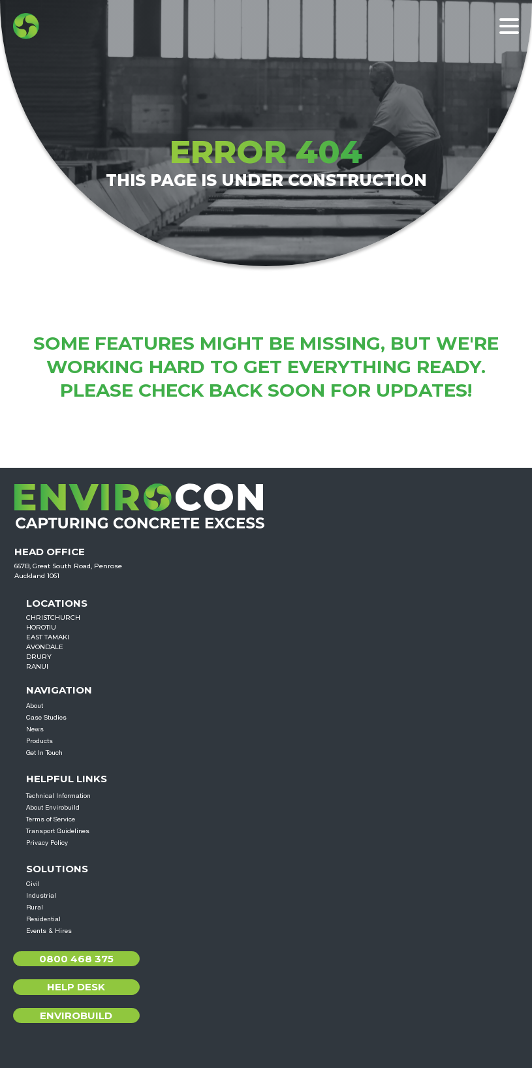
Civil (33, 883)
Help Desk (76, 987)
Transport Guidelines (57, 830)
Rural (34, 907)
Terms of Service (50, 819)
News (35, 729)
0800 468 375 (76, 959)
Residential (43, 919)
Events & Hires (49, 930)
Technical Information (58, 795)
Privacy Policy (47, 842)
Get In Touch (44, 752)
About (34, 705)
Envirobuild (76, 1015)
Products (39, 740)
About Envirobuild (53, 807)
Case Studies (46, 717)
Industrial (41, 895)
